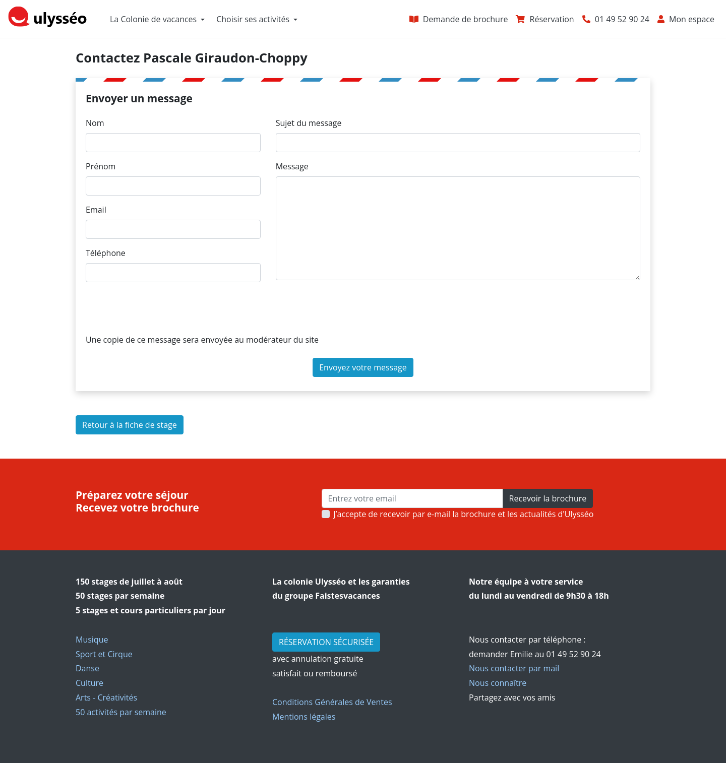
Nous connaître (497, 682)
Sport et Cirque (104, 654)
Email (96, 209)
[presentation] (162, 310)
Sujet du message (309, 123)
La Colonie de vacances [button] (153, 19)
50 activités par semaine (121, 712)
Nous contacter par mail (514, 668)
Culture (89, 682)
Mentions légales (303, 716)
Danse (87, 668)
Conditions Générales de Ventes (332, 702)
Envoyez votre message (363, 367)
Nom (95, 123)
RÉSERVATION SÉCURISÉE (326, 642)
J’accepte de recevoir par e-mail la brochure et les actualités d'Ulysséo (464, 514)
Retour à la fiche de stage (129, 424)
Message (292, 166)
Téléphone (106, 253)
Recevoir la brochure (548, 498)
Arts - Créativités (106, 697)
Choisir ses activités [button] (252, 19)
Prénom (100, 166)
